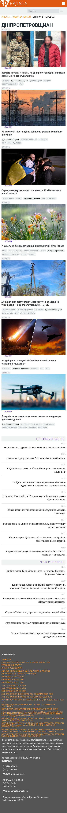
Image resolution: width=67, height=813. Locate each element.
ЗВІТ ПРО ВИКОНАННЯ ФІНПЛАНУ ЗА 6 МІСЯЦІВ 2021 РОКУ (26, 697)
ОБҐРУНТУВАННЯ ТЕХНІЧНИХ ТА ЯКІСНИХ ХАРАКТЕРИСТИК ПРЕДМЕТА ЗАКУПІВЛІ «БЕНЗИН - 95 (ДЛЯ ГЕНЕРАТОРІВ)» (32, 735)
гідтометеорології (31, 251)
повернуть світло (27, 313)
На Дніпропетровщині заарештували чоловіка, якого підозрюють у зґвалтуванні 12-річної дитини (39, 484)
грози (43, 251)
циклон (24, 254)
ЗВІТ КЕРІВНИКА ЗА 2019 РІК (13, 691)
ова (43, 198)
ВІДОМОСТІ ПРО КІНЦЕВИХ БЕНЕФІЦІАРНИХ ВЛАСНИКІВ (25, 671)
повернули (51, 198)
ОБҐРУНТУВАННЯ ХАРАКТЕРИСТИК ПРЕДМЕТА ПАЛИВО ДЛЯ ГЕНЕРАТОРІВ (28, 705)
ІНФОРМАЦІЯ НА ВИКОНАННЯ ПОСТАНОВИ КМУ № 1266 (25, 662)
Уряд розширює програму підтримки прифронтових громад (35, 623)
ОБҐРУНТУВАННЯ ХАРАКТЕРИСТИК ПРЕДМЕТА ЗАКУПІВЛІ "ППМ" (29, 709)
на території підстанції (11, 143)
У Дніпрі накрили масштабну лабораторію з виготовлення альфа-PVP (36, 470)
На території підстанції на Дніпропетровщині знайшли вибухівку (31, 133)
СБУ (21, 84)
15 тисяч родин (8, 310)
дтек (16, 313)
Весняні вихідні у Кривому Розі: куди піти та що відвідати (36, 458)
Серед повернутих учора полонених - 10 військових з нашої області (31, 192)
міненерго (43, 140)
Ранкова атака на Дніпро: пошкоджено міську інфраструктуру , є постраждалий (34, 525)
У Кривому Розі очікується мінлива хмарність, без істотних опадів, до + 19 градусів (35, 553)
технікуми (23, 427)
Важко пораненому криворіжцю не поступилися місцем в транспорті (36, 511)
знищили (34, 369)
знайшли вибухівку (29, 140)
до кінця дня (7, 313)
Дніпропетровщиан (19, 81)
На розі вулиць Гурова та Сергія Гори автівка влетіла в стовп (35, 447)
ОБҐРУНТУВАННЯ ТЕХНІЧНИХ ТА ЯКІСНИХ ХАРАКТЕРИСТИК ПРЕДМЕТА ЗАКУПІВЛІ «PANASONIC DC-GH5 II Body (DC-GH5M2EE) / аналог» (32, 730)
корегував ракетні (10, 84)
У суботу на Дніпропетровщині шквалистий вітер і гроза (32, 246)
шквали (32, 254)
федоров (32, 427)
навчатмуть (36, 424)
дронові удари (36, 81)
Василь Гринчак (15, 251)
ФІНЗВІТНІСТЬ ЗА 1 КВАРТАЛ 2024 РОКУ (18, 674)
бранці (18, 198)
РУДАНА (18, 3)
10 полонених (8, 198)
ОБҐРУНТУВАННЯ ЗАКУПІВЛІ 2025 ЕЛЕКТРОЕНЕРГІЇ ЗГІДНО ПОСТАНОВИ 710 (32, 701)
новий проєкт (49, 424)
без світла (39, 310)
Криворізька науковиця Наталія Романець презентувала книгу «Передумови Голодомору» (34, 600)
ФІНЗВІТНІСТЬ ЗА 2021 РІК (12, 682)
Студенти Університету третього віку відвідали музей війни (35, 612)
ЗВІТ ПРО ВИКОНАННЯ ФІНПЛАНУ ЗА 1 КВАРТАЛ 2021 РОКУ (27, 694)
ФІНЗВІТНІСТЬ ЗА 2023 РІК (12, 677)
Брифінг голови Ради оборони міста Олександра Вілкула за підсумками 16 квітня (36, 572)
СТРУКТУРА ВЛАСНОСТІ (11, 668)
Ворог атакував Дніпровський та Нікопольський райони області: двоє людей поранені (37, 539)
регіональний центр (10, 254)
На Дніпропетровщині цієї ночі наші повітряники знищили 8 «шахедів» (28, 362)
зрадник (47, 81)
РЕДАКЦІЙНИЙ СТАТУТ (11, 665)
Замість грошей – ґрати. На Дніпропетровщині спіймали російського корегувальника (33, 74)
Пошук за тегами (21, 17)
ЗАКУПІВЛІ (6, 659)
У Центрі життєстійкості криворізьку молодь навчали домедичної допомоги (38, 635)
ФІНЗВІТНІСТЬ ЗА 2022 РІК (12, 680)
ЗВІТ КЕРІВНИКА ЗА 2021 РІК (13, 685)
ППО (47, 369)
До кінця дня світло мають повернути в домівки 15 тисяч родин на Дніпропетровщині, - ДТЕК (30, 303)
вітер (4, 251)
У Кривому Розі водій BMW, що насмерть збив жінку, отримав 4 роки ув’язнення (34, 498)
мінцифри (25, 424)
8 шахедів (6, 369)
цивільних (42, 427)
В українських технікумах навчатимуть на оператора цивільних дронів (31, 418)
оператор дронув (9, 427)
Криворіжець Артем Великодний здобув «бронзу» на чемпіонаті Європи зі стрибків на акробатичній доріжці (38, 586)
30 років (5, 81)
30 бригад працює (25, 310)
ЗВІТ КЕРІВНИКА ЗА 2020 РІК (13, 688)
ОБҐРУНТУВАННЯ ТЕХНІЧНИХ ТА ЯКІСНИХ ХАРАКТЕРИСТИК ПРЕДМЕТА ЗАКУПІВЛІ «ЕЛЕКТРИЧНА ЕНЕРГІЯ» (32, 719)
